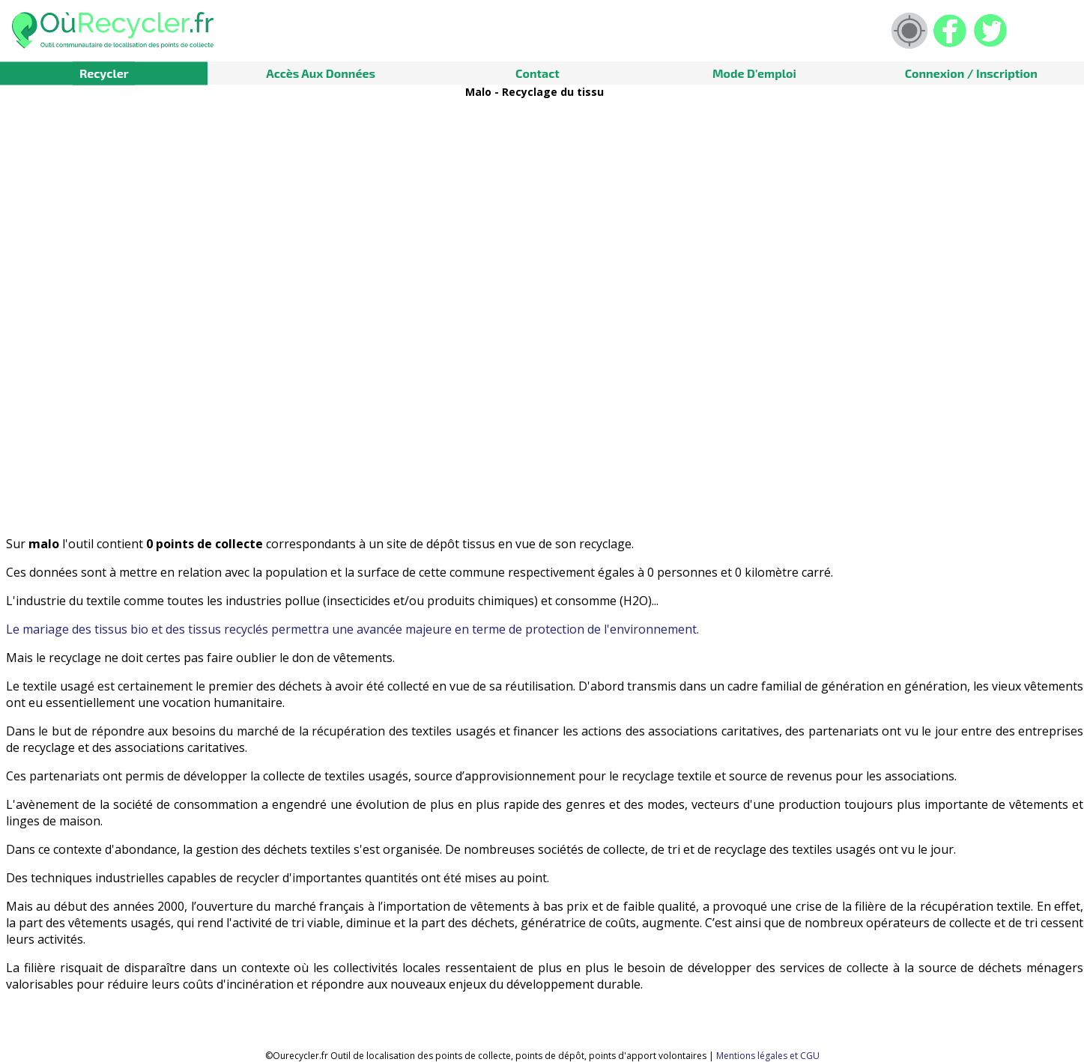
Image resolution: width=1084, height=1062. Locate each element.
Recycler (104, 73)
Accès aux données (320, 73)
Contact (537, 73)
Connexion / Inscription (971, 73)
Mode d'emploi (754, 73)
